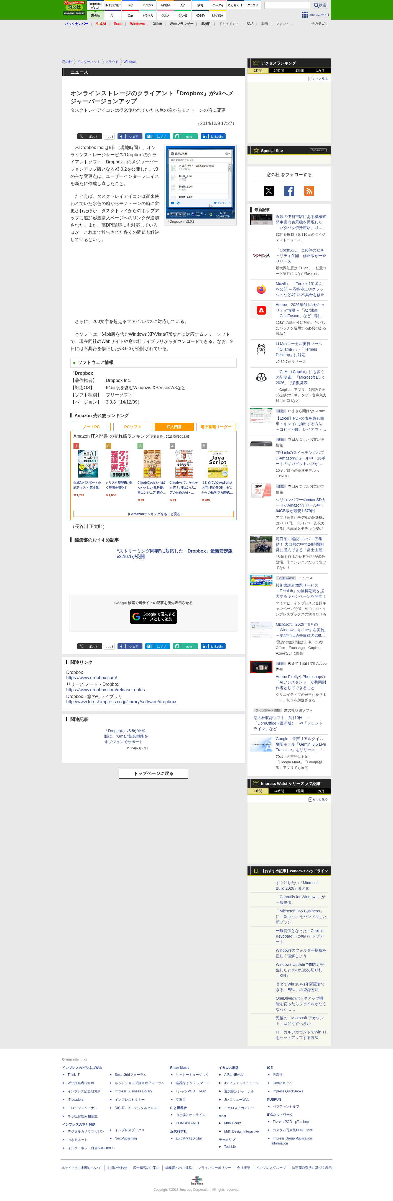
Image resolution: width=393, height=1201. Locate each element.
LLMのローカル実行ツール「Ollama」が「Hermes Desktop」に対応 (299, 349)
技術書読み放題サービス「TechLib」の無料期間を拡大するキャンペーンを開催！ (301, 591)
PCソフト (132, 427)
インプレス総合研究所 (84, 1091)
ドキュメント (229, 24)
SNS (250, 24)
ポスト (93, 136)
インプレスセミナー (130, 1100)
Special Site (272, 150)
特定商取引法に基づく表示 (312, 1168)
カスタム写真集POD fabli (293, 1130)
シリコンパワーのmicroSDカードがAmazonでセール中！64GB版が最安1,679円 (301, 505)
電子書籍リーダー (215, 427)
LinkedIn (217, 136)
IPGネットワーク (280, 1115)
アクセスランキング (278, 63)
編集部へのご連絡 (178, 1168)
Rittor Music (179, 1068)
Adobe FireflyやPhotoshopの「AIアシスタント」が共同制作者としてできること (301, 682)
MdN (222, 1116)
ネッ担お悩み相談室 (83, 1116)
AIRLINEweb (233, 1075)
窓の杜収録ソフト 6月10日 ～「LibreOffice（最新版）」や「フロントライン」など (288, 723)
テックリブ (227, 1140)
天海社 (278, 1075)
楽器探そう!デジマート (193, 1083)
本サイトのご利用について (81, 1168)
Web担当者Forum (81, 1083)
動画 (264, 24)
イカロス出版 (229, 1068)
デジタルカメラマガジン (86, 1131)
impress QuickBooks (288, 1091)
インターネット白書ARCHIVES (91, 1148)
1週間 (299, 71)
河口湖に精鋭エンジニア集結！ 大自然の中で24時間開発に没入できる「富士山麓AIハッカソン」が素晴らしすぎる (301, 550)
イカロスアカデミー (239, 1108)
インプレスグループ (271, 1168)
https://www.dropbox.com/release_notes (105, 689)
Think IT (74, 1075)
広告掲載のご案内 (146, 1168)
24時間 (279, 71)
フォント (282, 24)
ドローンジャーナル (83, 1108)
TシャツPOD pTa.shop (291, 1122)
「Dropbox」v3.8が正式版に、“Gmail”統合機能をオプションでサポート (126, 736)
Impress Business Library (133, 1091)
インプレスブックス (130, 1130)
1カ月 (320, 71)
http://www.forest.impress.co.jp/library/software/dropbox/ (121, 701)
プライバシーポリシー (214, 1168)
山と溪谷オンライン (191, 1115)
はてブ (161, 136)
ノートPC (91, 427)
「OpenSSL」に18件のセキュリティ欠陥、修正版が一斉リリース (301, 255)
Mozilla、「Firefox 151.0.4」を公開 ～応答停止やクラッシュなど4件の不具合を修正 (300, 289)
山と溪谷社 (178, 1108)
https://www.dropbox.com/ (91, 677)
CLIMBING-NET (188, 1123)
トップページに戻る (153, 773)
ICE (270, 1068)
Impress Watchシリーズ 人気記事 (291, 783)
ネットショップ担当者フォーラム (140, 1083)
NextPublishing (126, 1138)
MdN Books (232, 1123)
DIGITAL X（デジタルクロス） (137, 1108)
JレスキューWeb (236, 1100)
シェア (133, 136)
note (189, 136)
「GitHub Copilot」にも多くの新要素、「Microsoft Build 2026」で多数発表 (300, 377)
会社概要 (243, 1168)
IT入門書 (174, 427)
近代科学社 (178, 1131)
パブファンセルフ (286, 1106)
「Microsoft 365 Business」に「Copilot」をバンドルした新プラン (301, 916)
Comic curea (282, 1083)
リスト (109, 136)
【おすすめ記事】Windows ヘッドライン (294, 871)
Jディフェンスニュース (241, 1083)
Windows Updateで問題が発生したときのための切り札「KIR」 (300, 970)
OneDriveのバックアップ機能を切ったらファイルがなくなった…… (301, 1004)
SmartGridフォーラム (131, 1075)
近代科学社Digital (188, 1138)
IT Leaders (75, 1100)
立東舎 (181, 1100)
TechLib (230, 1147)
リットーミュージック (192, 1075)
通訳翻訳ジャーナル (239, 1091)
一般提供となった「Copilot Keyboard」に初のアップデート (299, 936)
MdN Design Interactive (241, 1131)
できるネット (78, 1140)
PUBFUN (274, 1100)
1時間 (258, 71)
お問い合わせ (117, 1168)
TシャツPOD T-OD (191, 1091)
